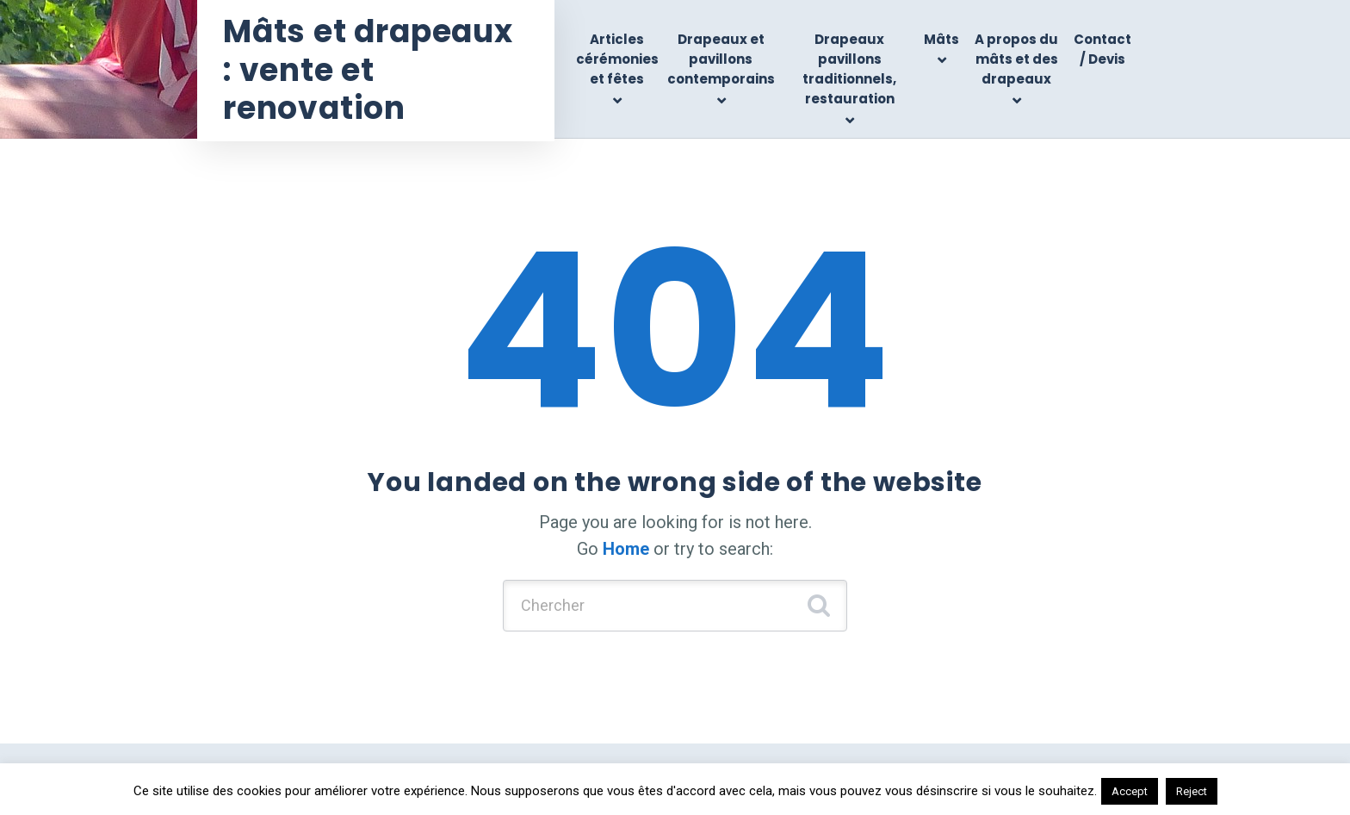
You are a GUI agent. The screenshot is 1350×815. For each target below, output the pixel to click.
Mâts (941, 39)
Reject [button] (1191, 791)
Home (626, 548)
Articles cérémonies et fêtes (617, 59)
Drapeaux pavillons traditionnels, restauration (849, 69)
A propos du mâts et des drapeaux (1016, 59)
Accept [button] (1130, 791)
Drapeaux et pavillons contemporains (721, 59)
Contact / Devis (1102, 49)
